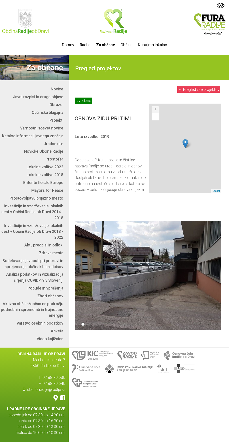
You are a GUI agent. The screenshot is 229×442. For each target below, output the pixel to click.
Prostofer (54, 159)
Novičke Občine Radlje (43, 151)
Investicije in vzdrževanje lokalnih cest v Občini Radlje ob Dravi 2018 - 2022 (32, 231)
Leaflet (216, 191)
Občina (126, 45)
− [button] (155, 116)
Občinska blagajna (47, 112)
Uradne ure (53, 144)
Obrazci (56, 104)
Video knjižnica (50, 339)
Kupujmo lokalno (152, 45)
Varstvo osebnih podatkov (40, 323)
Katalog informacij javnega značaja (32, 136)
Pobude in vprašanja (45, 288)
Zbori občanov (50, 296)
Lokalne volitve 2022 (45, 167)
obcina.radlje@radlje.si (46, 389)
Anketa (57, 331)
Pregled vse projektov (199, 89)
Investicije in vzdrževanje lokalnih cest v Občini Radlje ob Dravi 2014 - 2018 (32, 212)
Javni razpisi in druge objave (38, 97)
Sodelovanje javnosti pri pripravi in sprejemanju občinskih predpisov (32, 264)
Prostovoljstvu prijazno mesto (36, 198)
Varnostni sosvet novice (41, 128)
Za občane (105, 45)
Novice (57, 89)
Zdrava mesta (51, 253)
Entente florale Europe (43, 182)
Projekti (56, 120)
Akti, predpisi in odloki (43, 245)
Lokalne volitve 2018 (45, 175)
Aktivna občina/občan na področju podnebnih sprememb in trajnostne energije (32, 310)
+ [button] (155, 109)
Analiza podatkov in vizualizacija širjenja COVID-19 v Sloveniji (34, 277)
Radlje (85, 45)
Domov (68, 45)
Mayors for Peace (47, 190)
